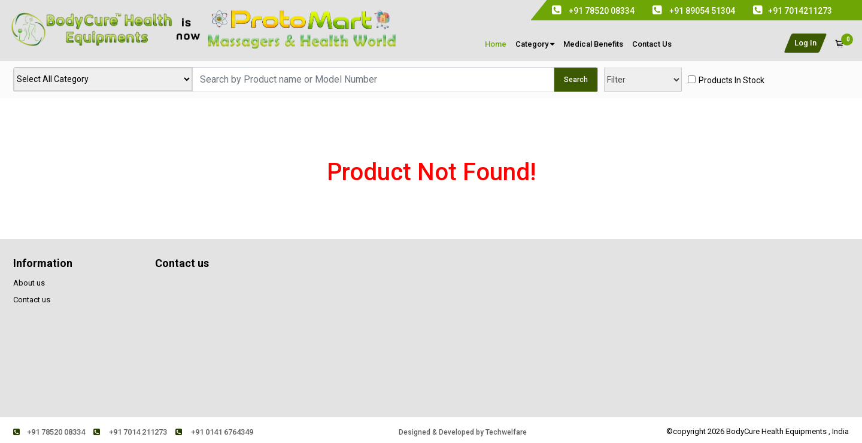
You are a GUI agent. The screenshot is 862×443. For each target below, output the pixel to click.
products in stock (731, 80)
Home (495, 44)
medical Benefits (593, 44)
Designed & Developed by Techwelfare (463, 432)
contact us (652, 44)
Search (576, 79)
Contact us (31, 299)
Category (534, 44)
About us (29, 282)
